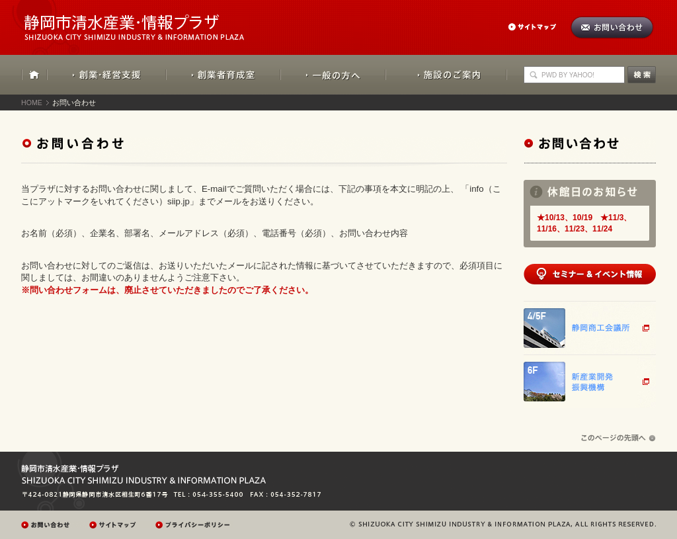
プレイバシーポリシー (194, 524)
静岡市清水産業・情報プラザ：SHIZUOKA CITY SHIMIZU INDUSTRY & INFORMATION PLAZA (145, 20)
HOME (34, 75)
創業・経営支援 (107, 75)
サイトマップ (538, 26)
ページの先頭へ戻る (618, 438)
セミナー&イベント (590, 274)
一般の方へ (332, 75)
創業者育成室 (223, 75)
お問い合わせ (612, 27)
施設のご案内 (446, 75)
